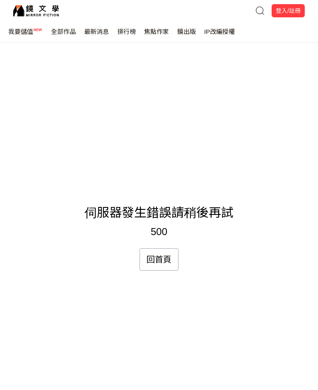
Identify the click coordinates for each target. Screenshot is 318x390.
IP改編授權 (219, 35)
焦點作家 (156, 35)
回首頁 (159, 259)
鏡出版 (186, 35)
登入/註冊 (288, 10)
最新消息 (96, 35)
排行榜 (126, 35)
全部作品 (63, 35)
